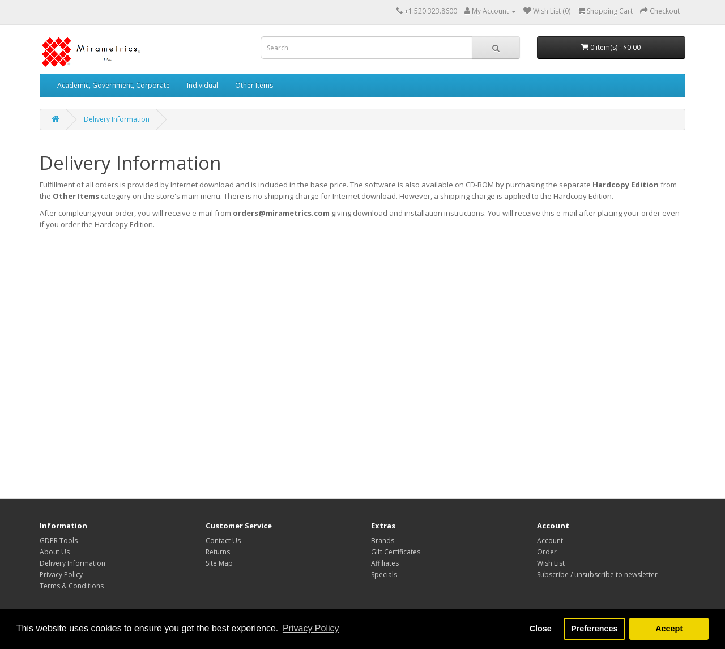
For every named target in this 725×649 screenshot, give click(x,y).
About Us (55, 552)
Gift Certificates (395, 552)
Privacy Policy (61, 574)
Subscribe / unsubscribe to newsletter (597, 574)
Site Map (219, 563)
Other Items (254, 85)
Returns (218, 552)
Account (550, 540)
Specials (384, 574)
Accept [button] (669, 628)
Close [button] (541, 628)
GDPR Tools (59, 540)
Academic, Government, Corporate (113, 85)
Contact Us (223, 540)
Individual (202, 85)
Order (547, 552)
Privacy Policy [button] (311, 628)
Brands (382, 540)
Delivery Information (117, 119)
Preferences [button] (594, 628)
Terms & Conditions (72, 586)
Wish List (551, 563)
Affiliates (385, 563)
